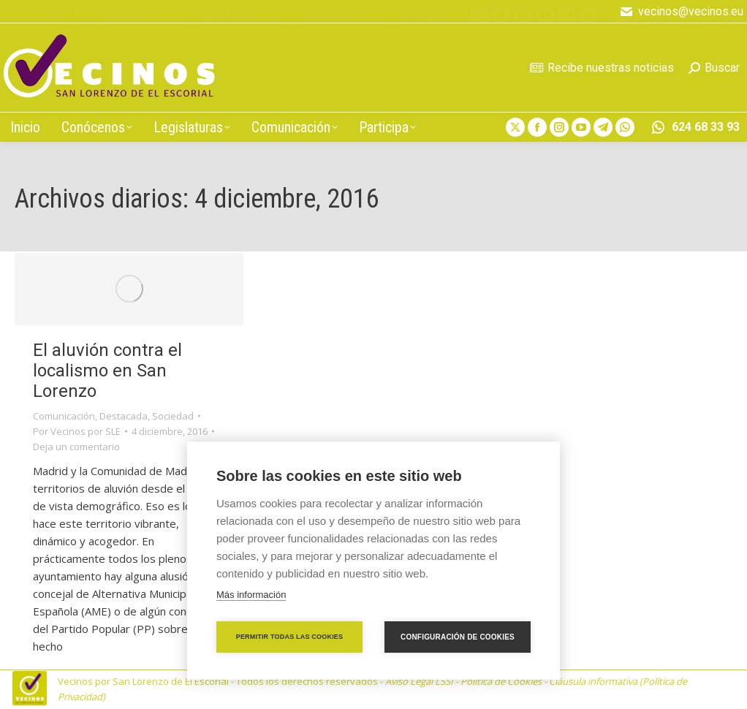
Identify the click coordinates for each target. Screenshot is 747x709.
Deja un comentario (76, 446)
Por (77, 431)
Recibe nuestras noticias (602, 68)
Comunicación (64, 415)
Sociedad (173, 415)
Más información (251, 594)
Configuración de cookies (458, 637)
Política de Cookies (501, 681)
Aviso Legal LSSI (419, 681)
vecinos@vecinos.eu (681, 12)
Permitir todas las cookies (290, 636)
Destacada (123, 415)
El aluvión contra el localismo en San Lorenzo (107, 370)
